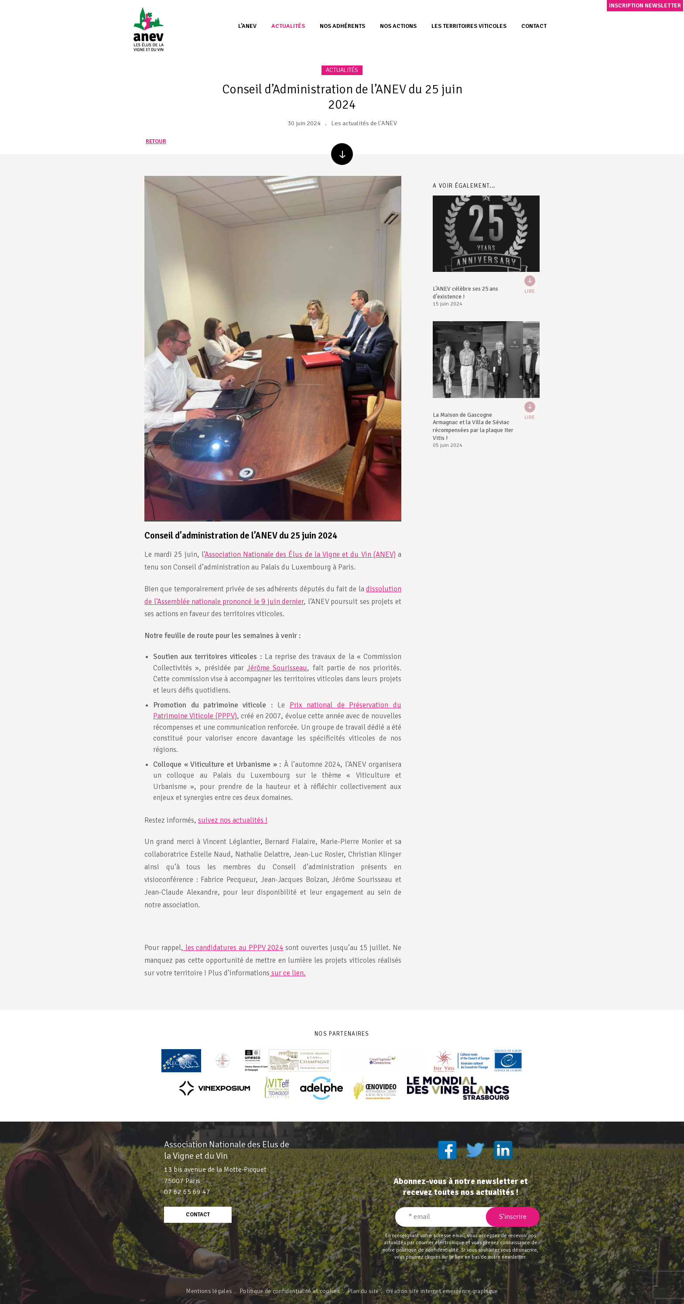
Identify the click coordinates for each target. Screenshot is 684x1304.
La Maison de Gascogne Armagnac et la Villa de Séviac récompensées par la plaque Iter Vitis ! (473, 426)
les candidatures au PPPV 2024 (233, 947)
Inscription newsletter (645, 5)
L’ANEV (247, 26)
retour (156, 141)
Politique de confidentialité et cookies (289, 1291)
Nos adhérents (342, 26)
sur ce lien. (287, 973)
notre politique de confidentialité (420, 1250)
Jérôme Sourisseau (277, 668)
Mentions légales (209, 1291)
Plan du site (363, 1291)
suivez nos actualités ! (232, 820)
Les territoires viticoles (468, 26)
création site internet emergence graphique (442, 1291)
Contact (534, 26)
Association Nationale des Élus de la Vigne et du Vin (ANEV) (300, 554)
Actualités (288, 26)
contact (198, 1214)
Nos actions (398, 26)
